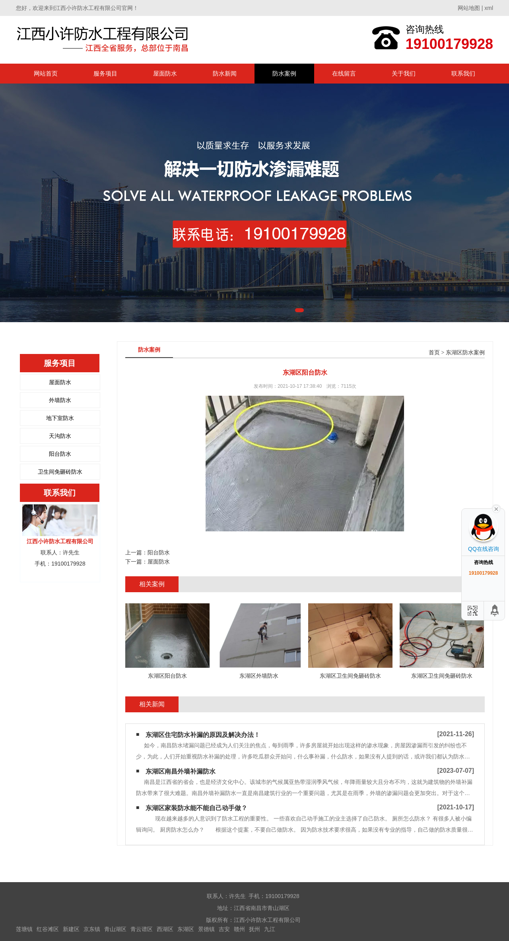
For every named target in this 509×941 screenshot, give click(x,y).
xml (488, 8)
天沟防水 (60, 436)
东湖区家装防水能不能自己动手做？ (196, 808)
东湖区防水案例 (465, 353)
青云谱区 (141, 929)
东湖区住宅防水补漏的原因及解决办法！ (203, 734)
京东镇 (92, 929)
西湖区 (165, 929)
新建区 (71, 929)
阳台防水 (60, 454)
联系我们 (463, 73)
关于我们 (404, 73)
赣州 (239, 929)
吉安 (224, 929)
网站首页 (46, 73)
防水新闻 (225, 73)
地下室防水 (60, 418)
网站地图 (469, 8)
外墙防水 (60, 400)
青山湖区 (115, 929)
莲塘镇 (24, 929)
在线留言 (344, 73)
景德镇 (206, 929)
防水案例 (284, 73)
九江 (269, 929)
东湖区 (185, 929)
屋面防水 (165, 73)
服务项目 (105, 73)
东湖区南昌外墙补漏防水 (181, 771)
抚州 (254, 929)
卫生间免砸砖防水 (60, 472)
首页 (434, 353)
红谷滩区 (48, 929)
